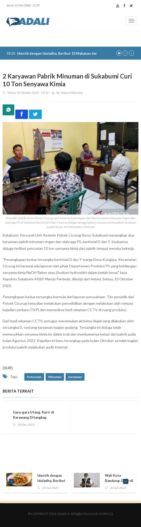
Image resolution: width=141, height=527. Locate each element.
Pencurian (34, 377)
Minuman (54, 377)
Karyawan (75, 377)
